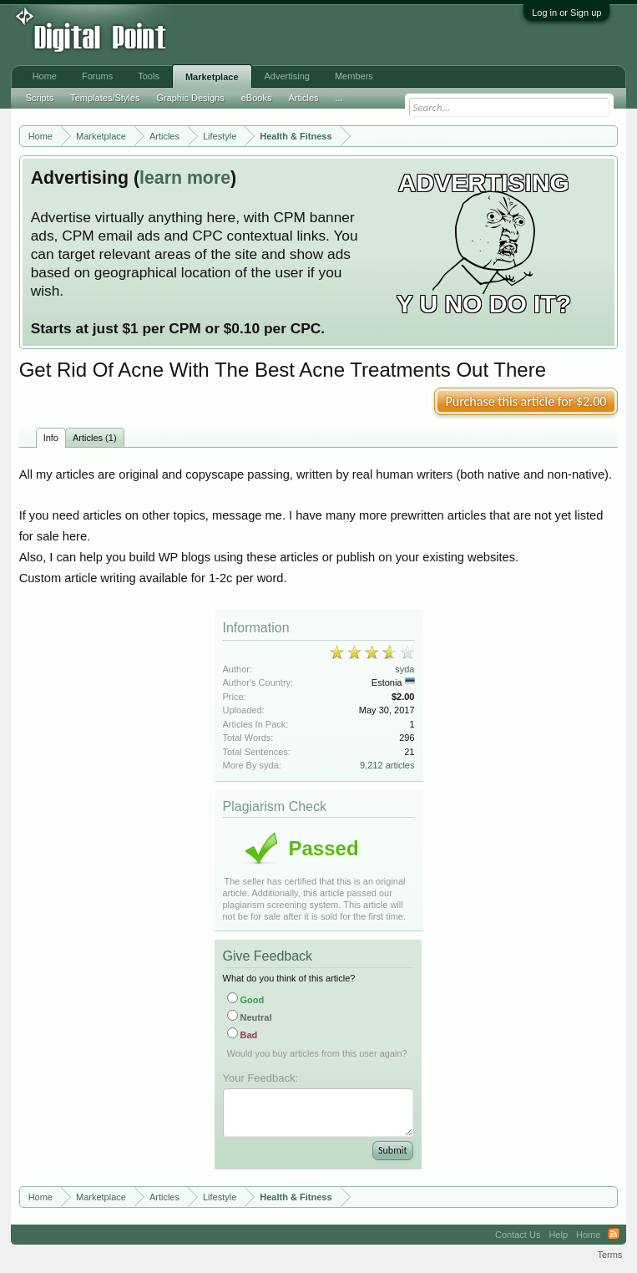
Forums (97, 76)
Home (45, 76)
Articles (303, 98)
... (339, 98)
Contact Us (517, 1235)
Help (558, 1235)
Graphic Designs (190, 98)
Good (246, 1000)
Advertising (287, 76)
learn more (184, 178)
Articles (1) (95, 438)
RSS (613, 1234)
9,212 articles (387, 765)
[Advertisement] (275, 35)
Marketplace (212, 77)
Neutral (249, 1017)
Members (354, 76)
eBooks (256, 98)
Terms (609, 1255)
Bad (242, 1035)
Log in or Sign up (566, 13)
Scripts (40, 98)
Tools (148, 76)
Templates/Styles (104, 98)
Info (50, 438)
